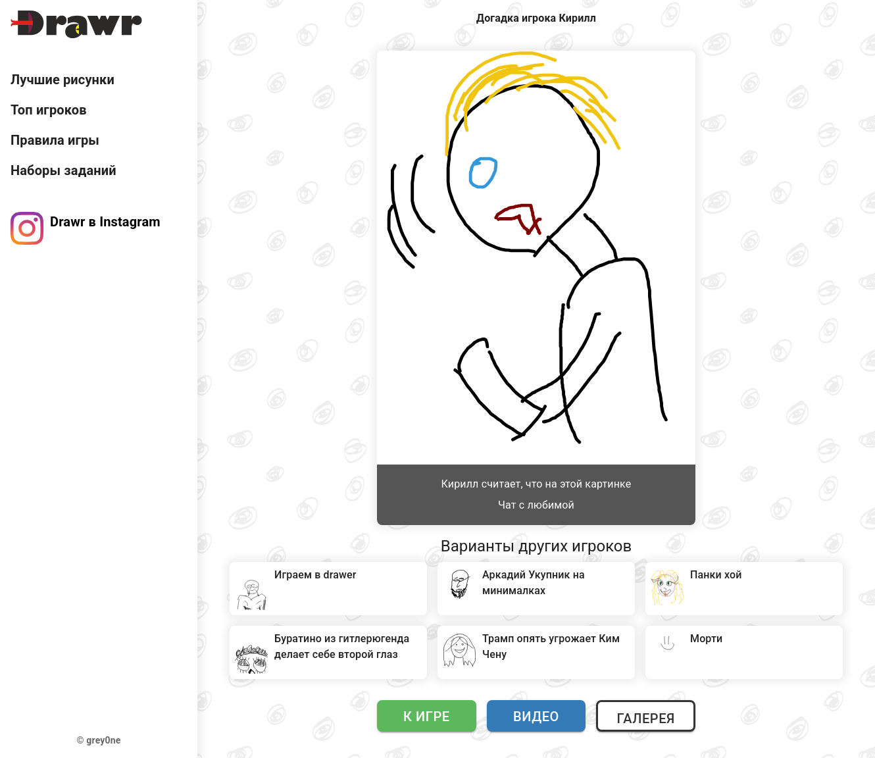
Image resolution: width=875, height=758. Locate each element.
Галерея (645, 718)
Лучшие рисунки (62, 80)
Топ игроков (49, 110)
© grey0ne (99, 740)
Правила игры (55, 140)
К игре (426, 716)
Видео (536, 716)
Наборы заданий (63, 170)
